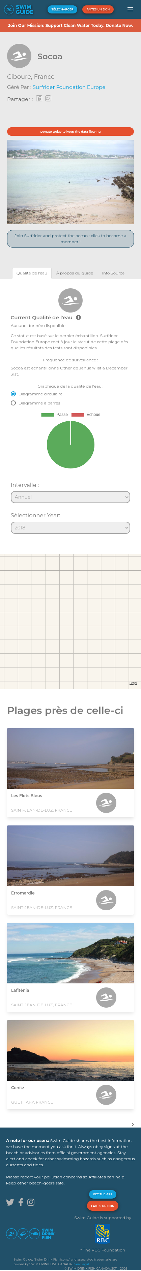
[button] (130, 9)
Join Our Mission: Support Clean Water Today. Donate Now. (70, 25)
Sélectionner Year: (35, 515)
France (44, 76)
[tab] (32, 273)
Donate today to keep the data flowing (70, 131)
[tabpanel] (70, 408)
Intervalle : (25, 485)
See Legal (81, 1264)
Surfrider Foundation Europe (69, 87)
